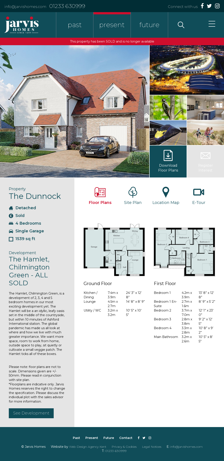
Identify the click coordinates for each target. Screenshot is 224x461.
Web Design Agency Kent (87, 447)
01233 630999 (67, 6)
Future (108, 438)
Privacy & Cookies (124, 447)
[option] (74, 111)
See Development (31, 413)
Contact (125, 438)
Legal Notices (151, 447)
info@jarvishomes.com (25, 7)
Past (76, 438)
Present (91, 438)
